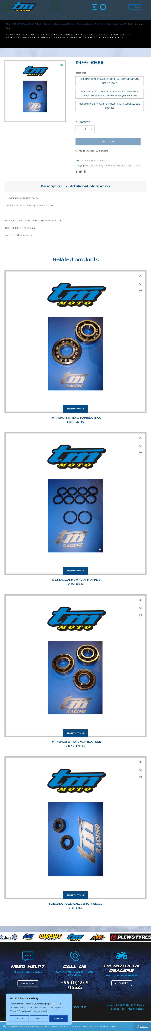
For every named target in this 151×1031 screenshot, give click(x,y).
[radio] (110, 81)
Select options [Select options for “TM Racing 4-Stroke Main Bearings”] (75, 409)
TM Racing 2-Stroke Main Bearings (75, 742)
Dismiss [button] (144, 1026)
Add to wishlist (86, 151)
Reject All (39, 1018)
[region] (39, 1009)
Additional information (90, 186)
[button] (61, 64)
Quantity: (83, 122)
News (76, 1007)
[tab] (52, 186)
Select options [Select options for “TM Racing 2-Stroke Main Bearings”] (75, 733)
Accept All (58, 1018)
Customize (19, 1018)
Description (51, 186)
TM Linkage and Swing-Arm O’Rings (75, 579)
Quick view (141, 276)
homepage (13, 34)
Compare (103, 151)
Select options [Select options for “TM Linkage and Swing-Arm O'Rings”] (75, 571)
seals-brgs (81, 73)
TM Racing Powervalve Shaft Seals (75, 904)
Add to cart (109, 141)
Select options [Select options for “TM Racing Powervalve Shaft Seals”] (75, 895)
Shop (8, 24)
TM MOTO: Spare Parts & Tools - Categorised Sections (39, 24)
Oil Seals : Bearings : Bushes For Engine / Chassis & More (94, 24)
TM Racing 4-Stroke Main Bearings (75, 418)
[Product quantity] (85, 129)
